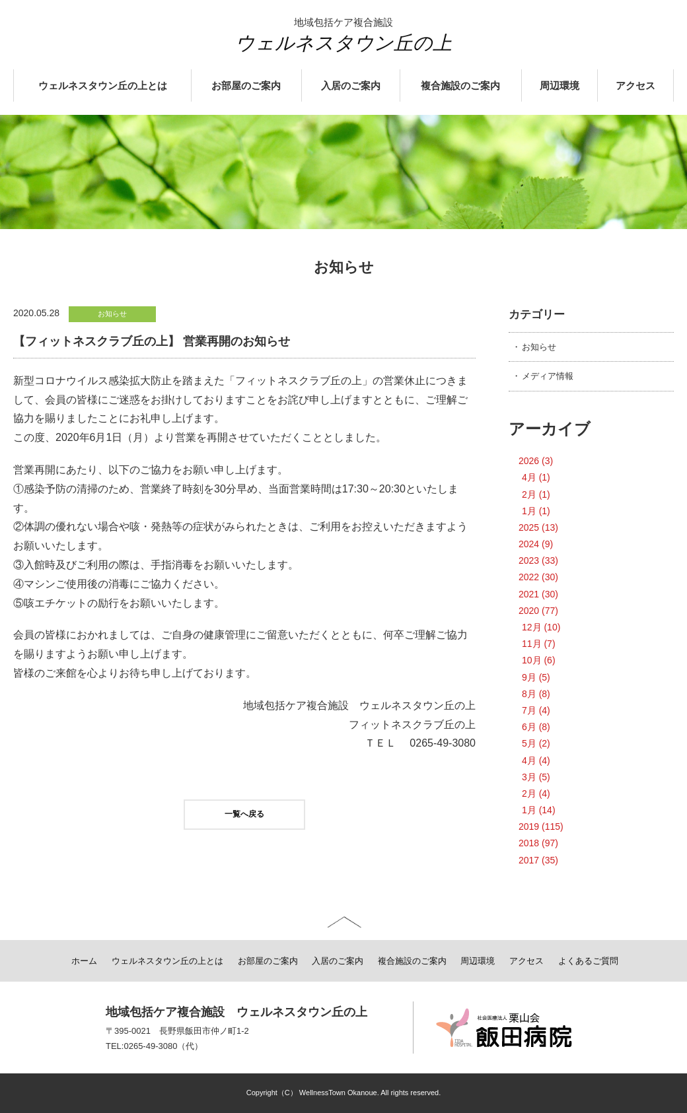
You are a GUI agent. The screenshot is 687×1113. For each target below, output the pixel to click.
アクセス (635, 86)
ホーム (84, 961)
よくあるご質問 (588, 961)
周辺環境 (559, 86)
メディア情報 (547, 376)
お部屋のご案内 (246, 86)
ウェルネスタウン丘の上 (343, 42)
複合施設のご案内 (460, 86)
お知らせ (539, 347)
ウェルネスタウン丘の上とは (102, 86)
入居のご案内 (350, 86)
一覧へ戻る (244, 814)
